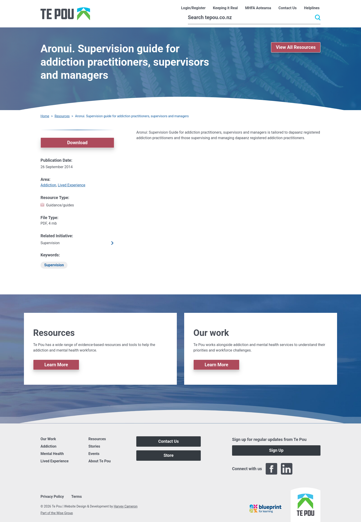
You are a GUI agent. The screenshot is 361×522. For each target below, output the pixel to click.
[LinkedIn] (286, 469)
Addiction (48, 185)
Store (168, 455)
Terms (76, 496)
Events (93, 454)
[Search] (254, 17)
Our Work (48, 439)
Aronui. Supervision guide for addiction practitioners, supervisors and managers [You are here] (132, 116)
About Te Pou (99, 461)
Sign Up (276, 450)
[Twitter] (302, 469)
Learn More (56, 364)
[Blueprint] (265, 508)
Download (77, 142)
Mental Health (52, 454)
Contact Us (168, 441)
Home (45, 116)
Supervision (54, 265)
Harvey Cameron (125, 506)
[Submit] (317, 17)
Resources (62, 116)
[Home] (65, 13)
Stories (94, 446)
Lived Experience (71, 185)
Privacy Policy (52, 496)
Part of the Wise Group (57, 513)
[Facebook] (271, 469)
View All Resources (296, 47)
